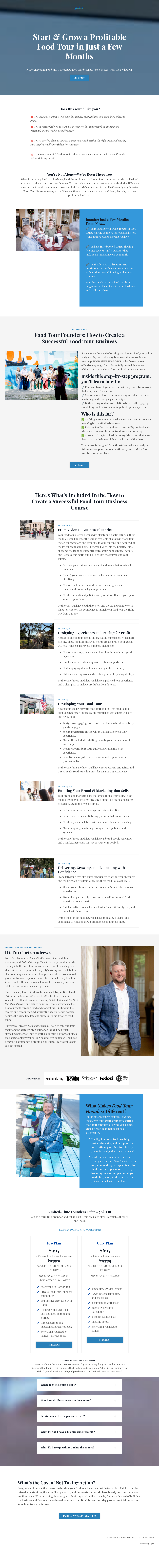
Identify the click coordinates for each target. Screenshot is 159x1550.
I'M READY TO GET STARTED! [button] (79, 1516)
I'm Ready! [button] (79, 77)
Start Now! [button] (54, 1344)
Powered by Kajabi (147, 1543)
